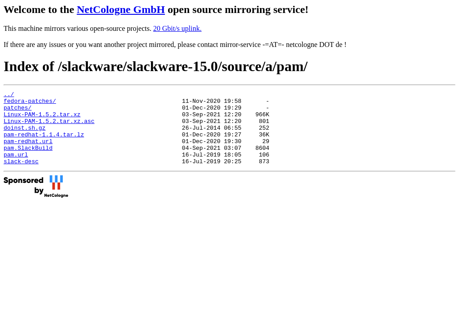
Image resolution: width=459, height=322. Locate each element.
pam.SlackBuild (28, 160)
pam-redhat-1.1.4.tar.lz (44, 144)
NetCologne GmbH (121, 9)
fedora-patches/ (30, 103)
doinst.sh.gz (25, 135)
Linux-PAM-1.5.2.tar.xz (42, 119)
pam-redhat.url (28, 152)
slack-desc (21, 176)
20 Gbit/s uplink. (177, 28)
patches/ (17, 111)
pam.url (16, 168)
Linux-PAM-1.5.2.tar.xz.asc (49, 127)
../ (9, 95)
